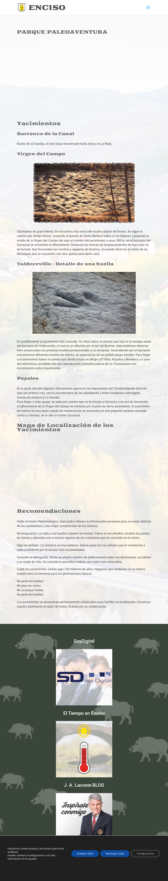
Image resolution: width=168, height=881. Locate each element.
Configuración (145, 853)
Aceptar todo (85, 853)
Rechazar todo (115, 853)
